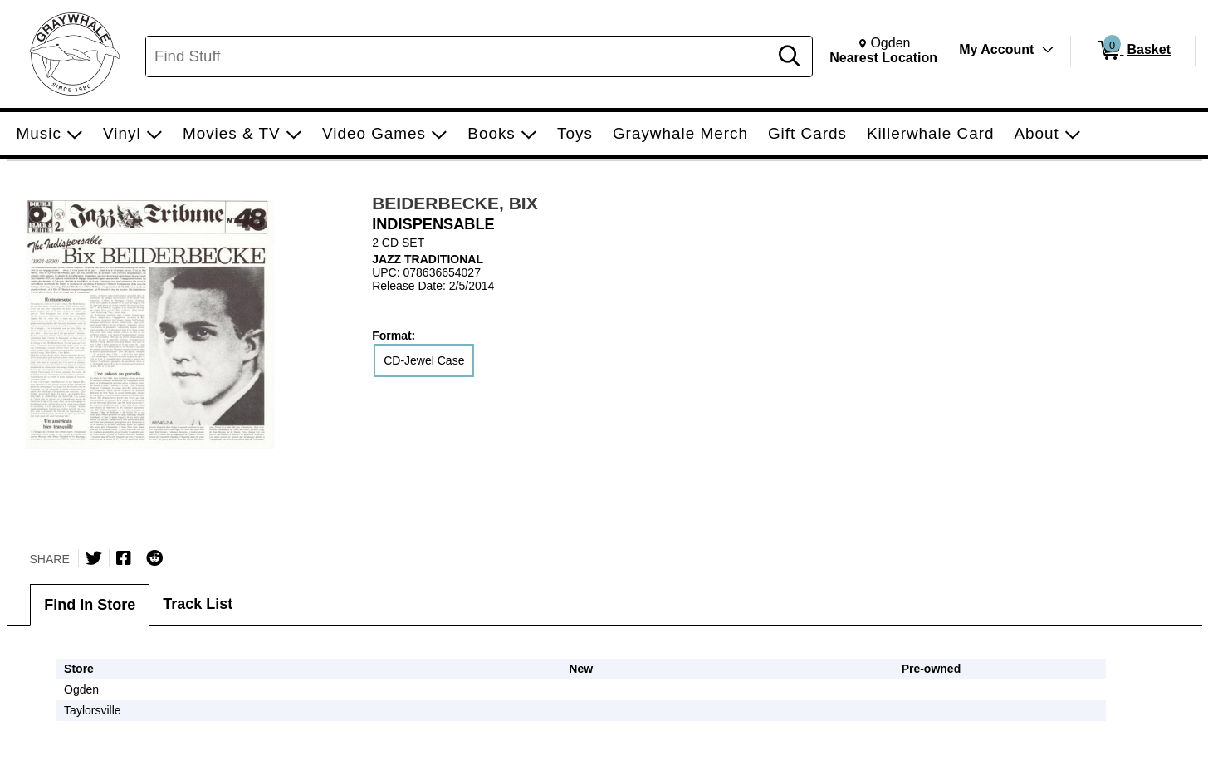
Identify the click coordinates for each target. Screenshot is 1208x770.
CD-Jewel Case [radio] (424, 360)
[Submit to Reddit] (154, 558)
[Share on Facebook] (123, 558)
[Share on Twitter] (94, 558)
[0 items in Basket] (1132, 50)
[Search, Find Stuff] (459, 56)
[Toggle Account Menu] (1048, 50)
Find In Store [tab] (89, 604)
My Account (996, 49)
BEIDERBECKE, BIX (455, 203)
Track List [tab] (197, 604)
